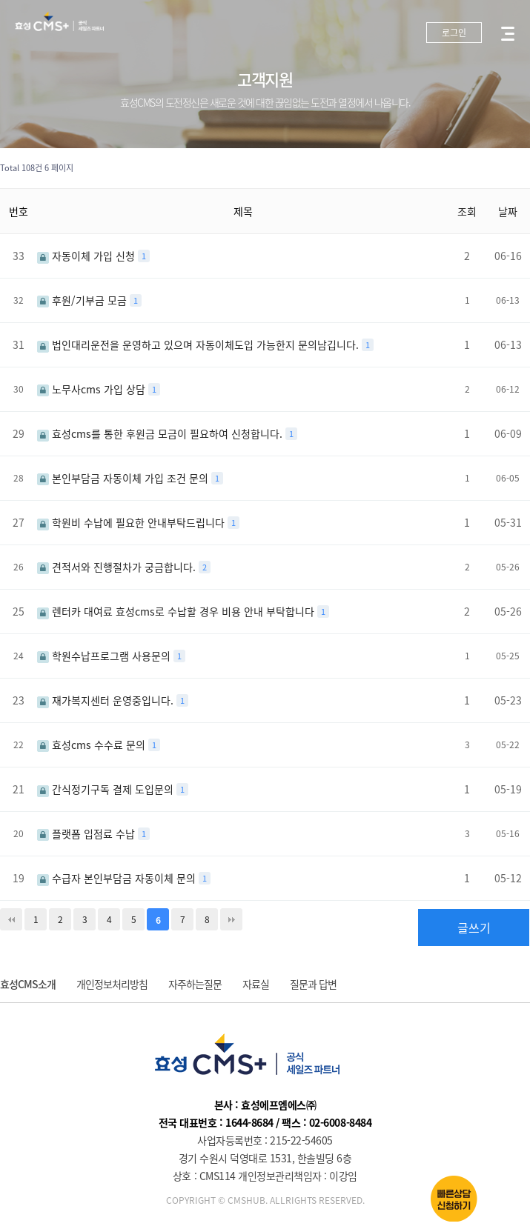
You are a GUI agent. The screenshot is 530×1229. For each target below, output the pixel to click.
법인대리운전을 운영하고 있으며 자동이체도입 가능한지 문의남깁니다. (199, 344)
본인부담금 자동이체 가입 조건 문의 (124, 477)
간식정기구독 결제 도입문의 (106, 789)
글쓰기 (474, 927)
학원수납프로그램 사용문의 (105, 655)
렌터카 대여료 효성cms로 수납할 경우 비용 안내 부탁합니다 (177, 611)
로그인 (454, 32)
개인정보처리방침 (112, 983)
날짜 (507, 211)
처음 (11, 919)
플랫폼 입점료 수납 (87, 833)
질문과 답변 (313, 983)
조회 (467, 211)
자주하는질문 (195, 983)
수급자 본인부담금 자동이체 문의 (118, 877)
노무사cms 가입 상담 (92, 389)
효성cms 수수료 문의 (92, 744)
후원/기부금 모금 (83, 300)
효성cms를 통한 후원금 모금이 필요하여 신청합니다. (161, 433)
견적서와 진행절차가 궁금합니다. (118, 566)
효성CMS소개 (28, 983)
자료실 (255, 983)
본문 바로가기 (0, 0)
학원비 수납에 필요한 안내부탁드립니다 (132, 522)
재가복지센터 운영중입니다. (106, 700)
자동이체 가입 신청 (87, 255)
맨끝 (231, 919)
